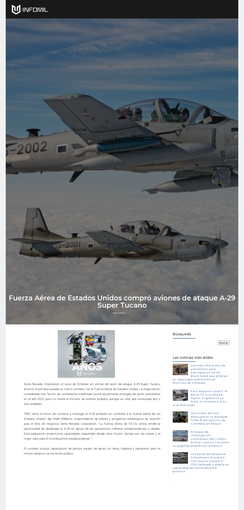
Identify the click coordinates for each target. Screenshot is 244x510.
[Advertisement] (92, 482)
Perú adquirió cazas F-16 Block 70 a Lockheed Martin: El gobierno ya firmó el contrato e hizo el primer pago (200, 398)
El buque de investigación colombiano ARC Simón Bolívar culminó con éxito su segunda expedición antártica (201, 438)
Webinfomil (119, 312)
